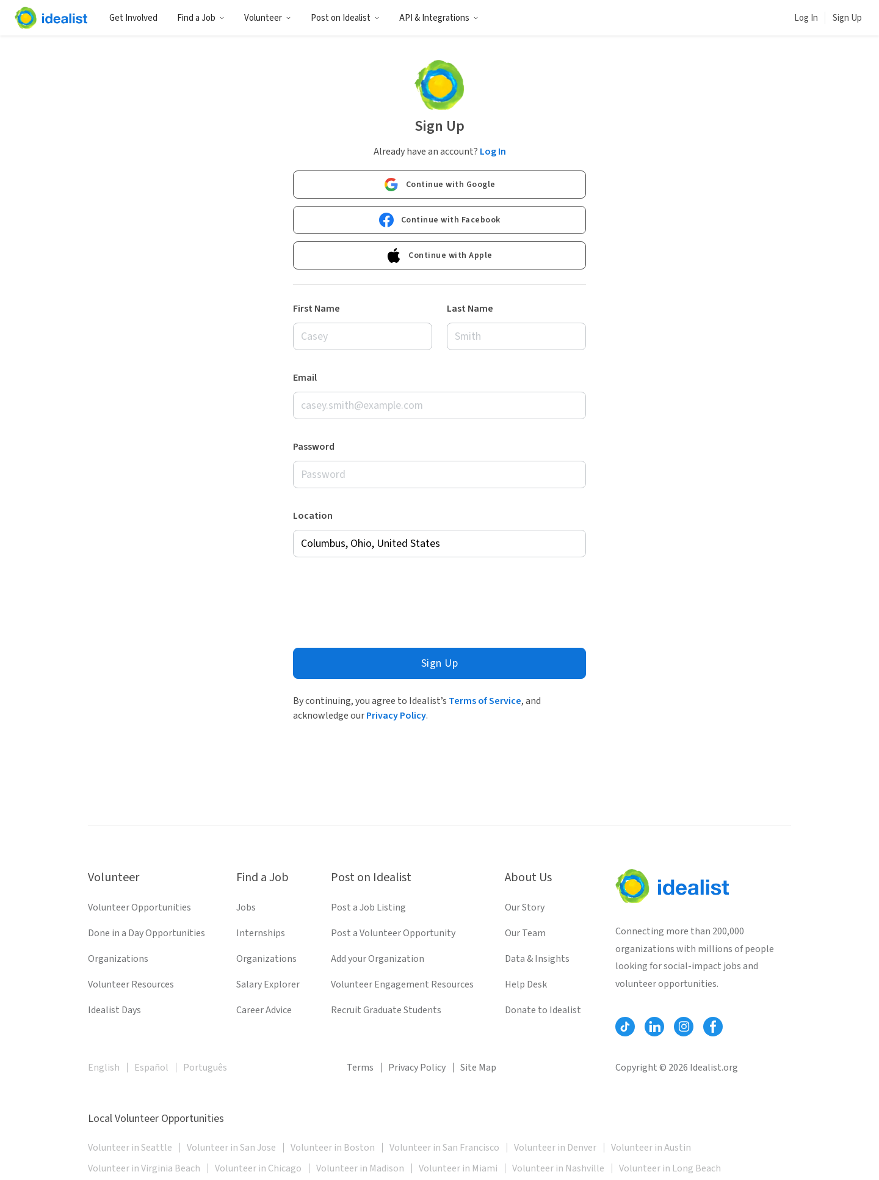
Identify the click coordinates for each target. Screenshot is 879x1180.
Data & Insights (537, 959)
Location (313, 515)
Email (305, 377)
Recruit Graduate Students (386, 1010)
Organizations (118, 959)
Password (314, 446)
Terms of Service (485, 701)
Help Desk (526, 984)
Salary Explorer (268, 984)
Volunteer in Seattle (130, 1147)
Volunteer (267, 18)
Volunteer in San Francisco (444, 1147)
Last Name (470, 308)
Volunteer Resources (131, 984)
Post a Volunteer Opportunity (393, 933)
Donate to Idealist (543, 1010)
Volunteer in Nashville (558, 1168)
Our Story (524, 907)
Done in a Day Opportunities (146, 933)
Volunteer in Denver (555, 1147)
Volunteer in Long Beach (670, 1168)
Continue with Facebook (440, 220)
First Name (316, 308)
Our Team (525, 933)
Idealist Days (114, 1010)
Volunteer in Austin (651, 1147)
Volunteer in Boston (333, 1147)
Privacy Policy (396, 715)
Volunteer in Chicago (258, 1168)
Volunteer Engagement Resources (402, 984)
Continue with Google (440, 184)
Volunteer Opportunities (139, 907)
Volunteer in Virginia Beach (144, 1168)
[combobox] (439, 543)
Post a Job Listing (368, 907)
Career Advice (264, 1010)
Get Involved (133, 18)
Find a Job (201, 18)
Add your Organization (377, 959)
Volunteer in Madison (360, 1168)
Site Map (478, 1067)
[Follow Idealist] (625, 1026)
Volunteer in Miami (458, 1168)
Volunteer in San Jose (231, 1147)
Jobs (246, 907)
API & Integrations (439, 18)
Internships (260, 933)
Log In (806, 18)
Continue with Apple (439, 255)
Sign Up (847, 18)
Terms (360, 1067)
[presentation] (386, 599)
